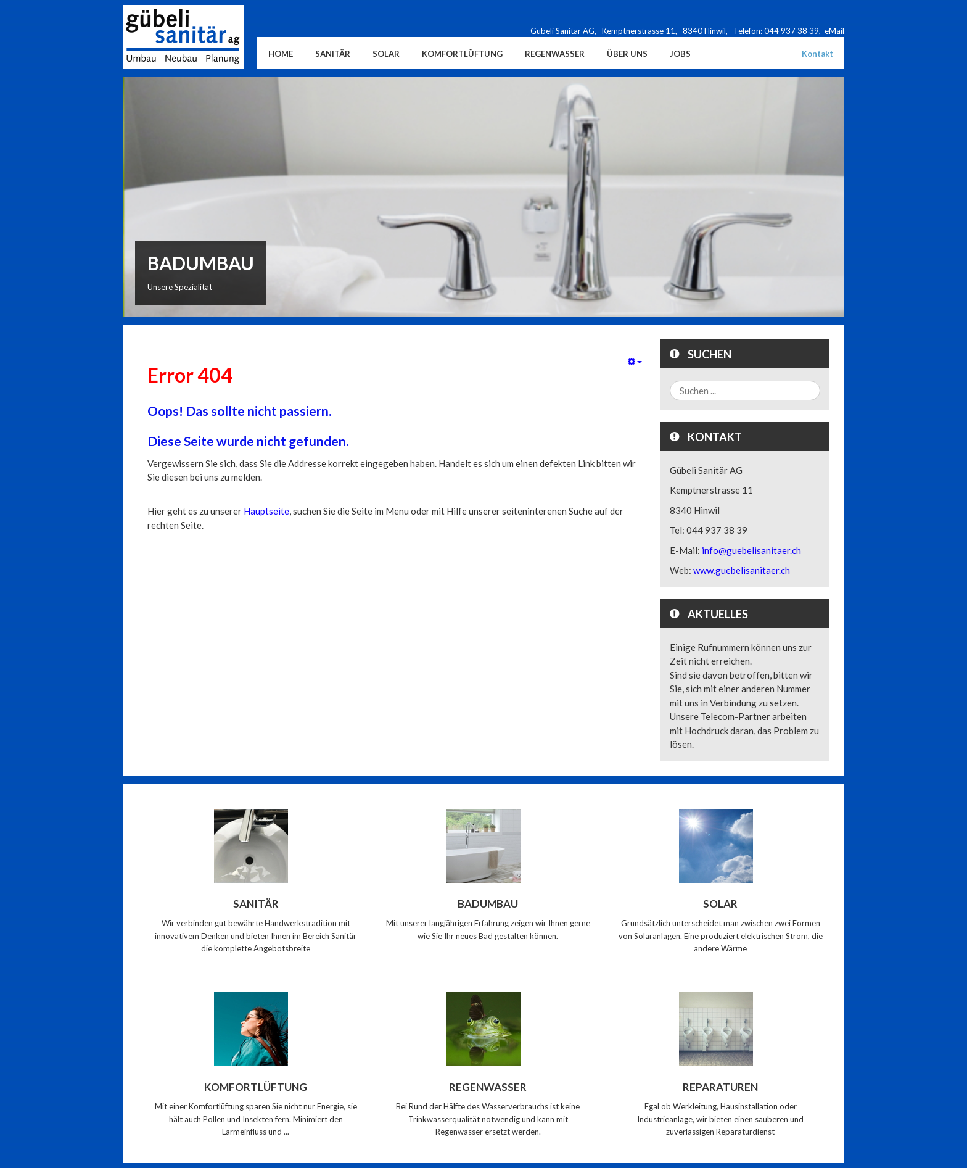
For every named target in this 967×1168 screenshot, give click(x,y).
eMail (834, 31)
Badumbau (488, 903)
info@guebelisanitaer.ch (751, 550)
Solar (720, 903)
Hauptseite (266, 510)
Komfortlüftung (255, 1086)
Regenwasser (488, 1086)
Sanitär (256, 903)
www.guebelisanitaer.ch (741, 570)
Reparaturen (720, 1086)
